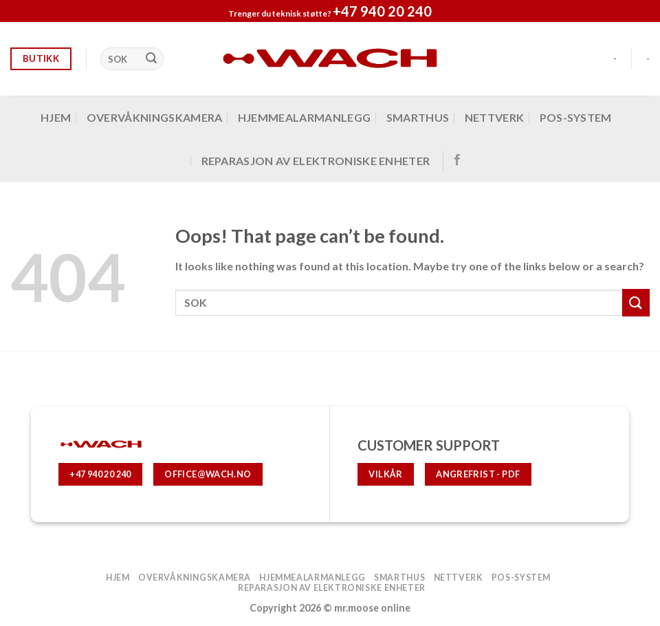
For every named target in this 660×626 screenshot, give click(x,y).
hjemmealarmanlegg (304, 117)
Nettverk (495, 117)
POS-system (576, 117)
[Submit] (151, 59)
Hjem (56, 117)
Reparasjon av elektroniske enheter (315, 160)
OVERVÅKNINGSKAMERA (155, 117)
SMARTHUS (418, 117)
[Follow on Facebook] (457, 160)
